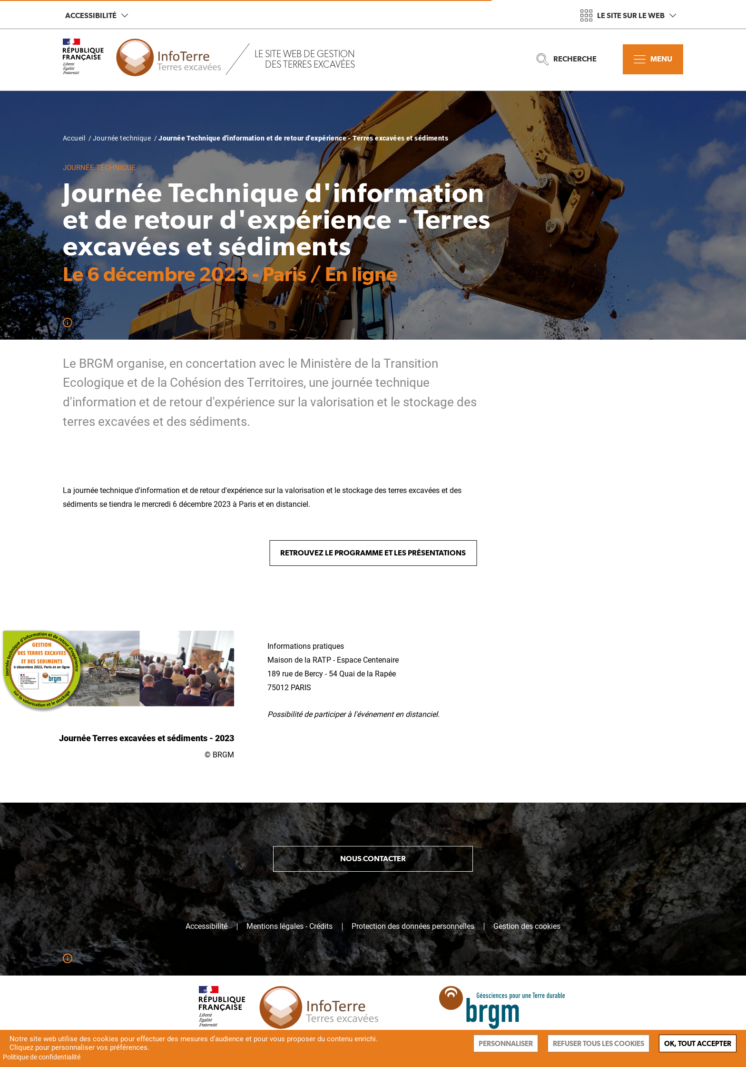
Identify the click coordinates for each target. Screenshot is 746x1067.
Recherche (567, 59)
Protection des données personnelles (413, 926)
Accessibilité (96, 15)
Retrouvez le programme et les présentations (373, 552)
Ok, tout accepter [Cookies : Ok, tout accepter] (697, 1043)
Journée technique (122, 138)
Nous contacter (373, 858)
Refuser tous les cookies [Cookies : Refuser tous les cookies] (598, 1043)
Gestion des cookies (526, 926)
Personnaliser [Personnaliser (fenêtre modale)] (506, 1043)
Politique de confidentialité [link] (41, 1057)
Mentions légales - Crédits (289, 926)
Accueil (74, 138)
